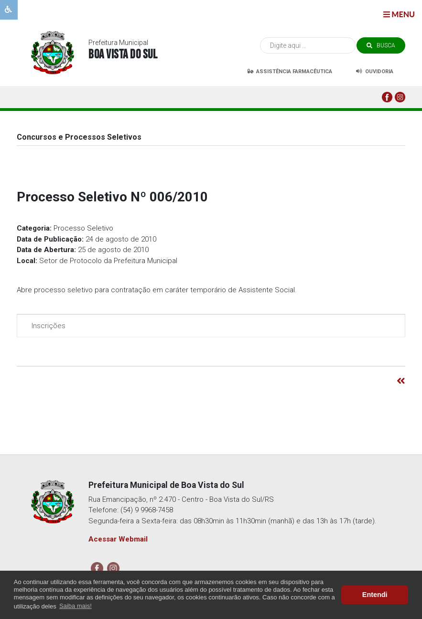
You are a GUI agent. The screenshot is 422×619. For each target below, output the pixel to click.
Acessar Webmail (118, 539)
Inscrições (46, 325)
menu (399, 14)
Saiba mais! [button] (75, 605)
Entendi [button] (375, 594)
